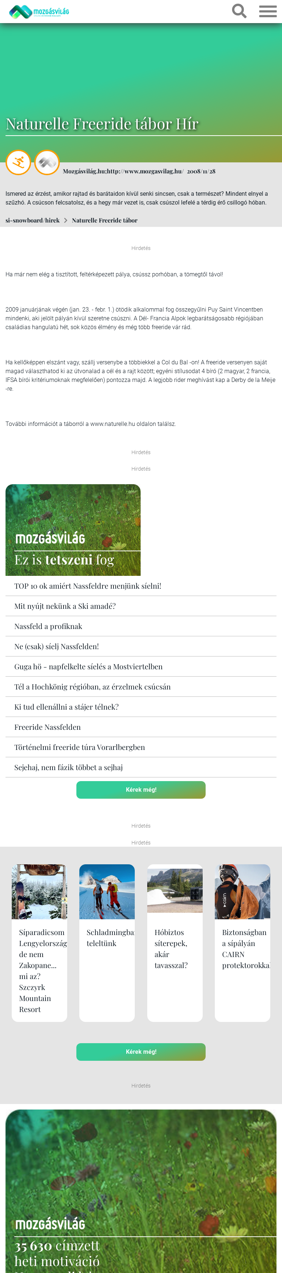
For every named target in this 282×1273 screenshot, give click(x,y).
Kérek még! (141, 789)
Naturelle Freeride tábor (104, 220)
